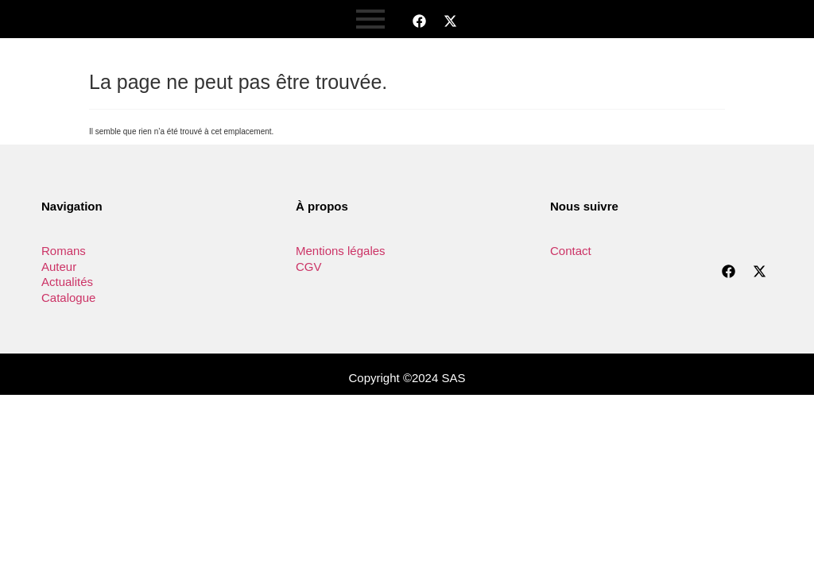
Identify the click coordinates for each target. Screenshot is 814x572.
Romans (63, 250)
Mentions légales (341, 250)
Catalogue (68, 297)
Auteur (58, 266)
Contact (570, 250)
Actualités (67, 281)
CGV (309, 266)
